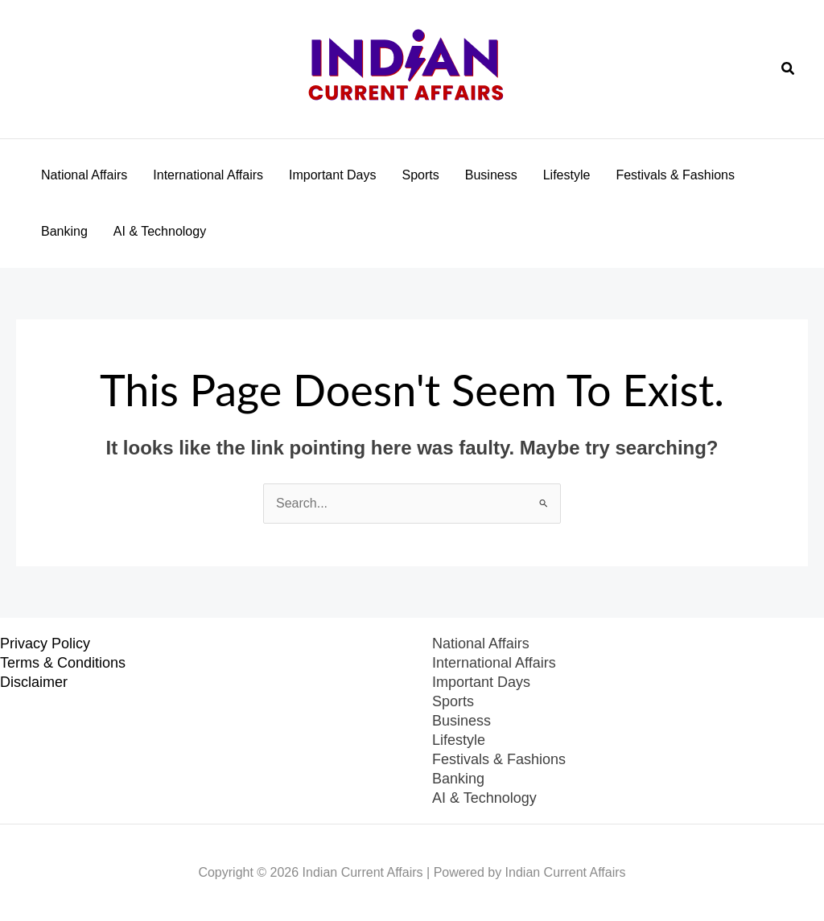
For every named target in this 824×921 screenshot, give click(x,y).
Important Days (332, 175)
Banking (64, 231)
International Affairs (208, 175)
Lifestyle (567, 175)
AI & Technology (159, 231)
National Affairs (84, 175)
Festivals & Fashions (675, 175)
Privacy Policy (45, 643)
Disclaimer (34, 682)
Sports (420, 175)
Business (491, 175)
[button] (788, 69)
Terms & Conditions (63, 663)
